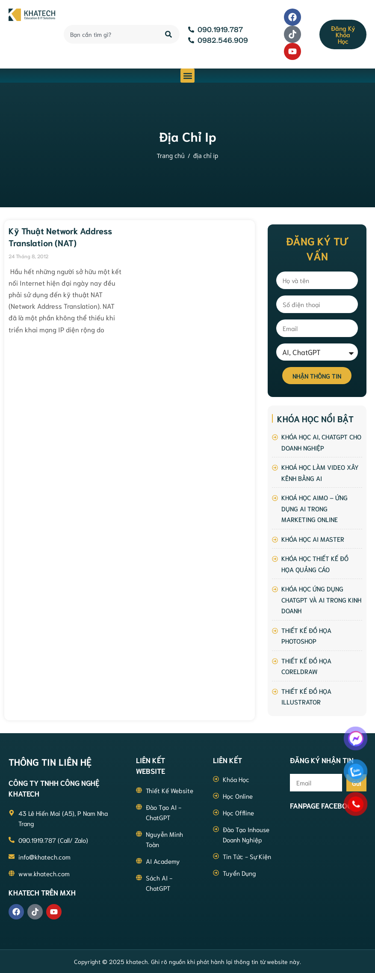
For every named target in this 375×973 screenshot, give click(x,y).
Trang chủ (171, 156)
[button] (187, 76)
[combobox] (109, 34)
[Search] (169, 34)
